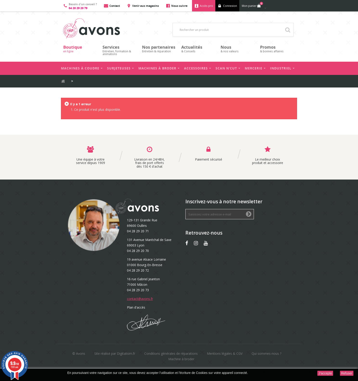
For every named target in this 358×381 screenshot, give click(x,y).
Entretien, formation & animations (120, 50)
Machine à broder (181, 359)
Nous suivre (179, 6)
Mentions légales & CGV (224, 353)
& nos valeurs (238, 48)
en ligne (80, 48)
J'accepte (325, 373)
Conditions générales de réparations (171, 353)
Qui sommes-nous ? (266, 353)
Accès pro (206, 6)
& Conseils (198, 48)
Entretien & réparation (159, 48)
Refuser (346, 373)
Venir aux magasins (145, 6)
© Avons (78, 353)
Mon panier (252, 5)
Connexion (230, 6)
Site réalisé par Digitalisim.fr (114, 353)
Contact (114, 6)
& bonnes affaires (277, 48)
